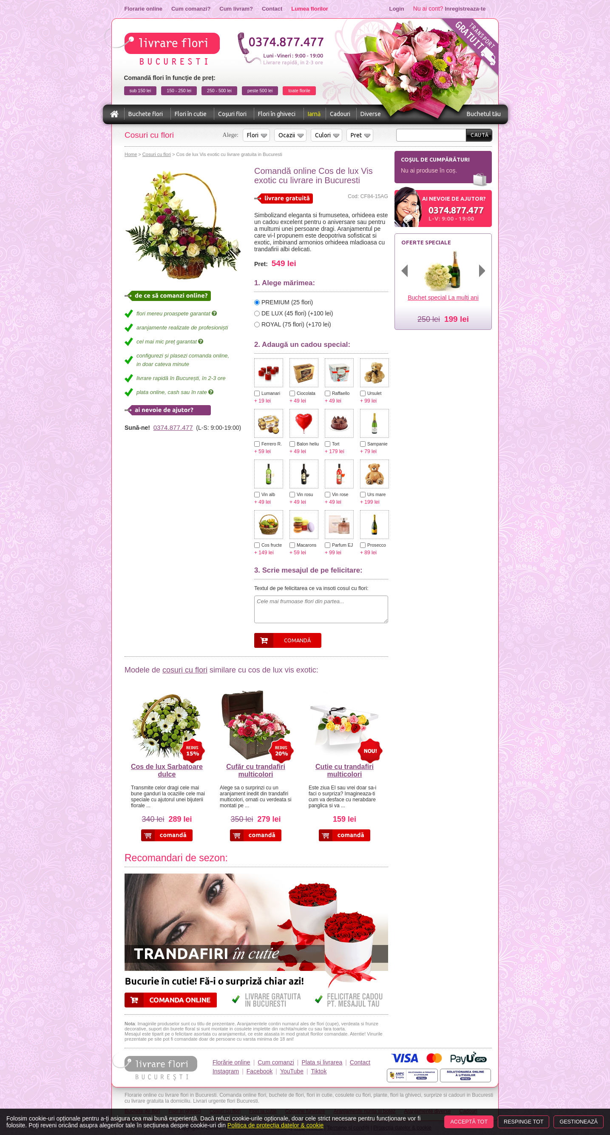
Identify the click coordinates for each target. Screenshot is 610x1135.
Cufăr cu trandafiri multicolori (255, 770)
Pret (356, 135)
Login (396, 9)
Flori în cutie (191, 114)
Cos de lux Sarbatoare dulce (167, 770)
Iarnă (314, 114)
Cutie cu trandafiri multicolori (344, 770)
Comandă (297, 640)
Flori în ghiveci (276, 114)
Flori (252, 135)
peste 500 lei (260, 90)
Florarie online (143, 9)
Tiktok (319, 1071)
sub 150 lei (140, 90)
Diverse (370, 114)
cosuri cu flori (184, 670)
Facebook (259, 1071)
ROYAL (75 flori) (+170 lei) (296, 324)
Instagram (226, 1071)
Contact (272, 9)
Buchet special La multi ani (443, 297)
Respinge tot (523, 1122)
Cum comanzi (276, 1062)
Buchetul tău (484, 114)
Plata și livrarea (322, 1062)
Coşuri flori (232, 114)
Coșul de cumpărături (435, 159)
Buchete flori (145, 114)
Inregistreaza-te (465, 9)
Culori (323, 135)
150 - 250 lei (179, 90)
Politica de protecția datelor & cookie (275, 1125)
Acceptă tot (469, 1122)
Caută (480, 135)
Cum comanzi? (190, 9)
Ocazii (286, 135)
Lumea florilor (309, 9)
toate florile (299, 90)
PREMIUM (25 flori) (287, 302)
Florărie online (231, 1062)
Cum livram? (236, 9)
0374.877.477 (173, 427)
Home (131, 154)
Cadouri (340, 114)
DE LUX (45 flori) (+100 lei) (297, 313)
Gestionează (578, 1122)
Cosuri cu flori (156, 154)
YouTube (292, 1071)
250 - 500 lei (219, 90)
